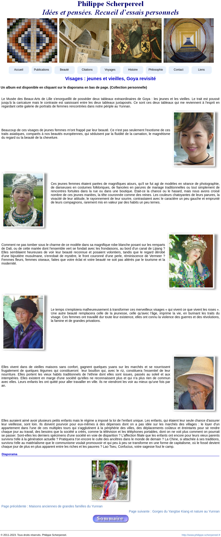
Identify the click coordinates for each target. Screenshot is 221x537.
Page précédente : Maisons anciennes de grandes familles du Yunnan (52, 506)
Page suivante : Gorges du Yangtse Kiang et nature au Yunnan (174, 511)
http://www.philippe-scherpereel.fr (201, 535)
